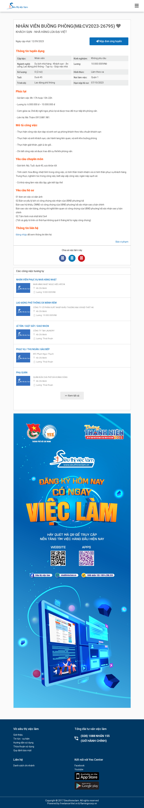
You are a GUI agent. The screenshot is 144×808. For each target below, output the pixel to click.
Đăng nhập (21, 234)
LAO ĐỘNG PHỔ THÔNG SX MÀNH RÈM (36, 302)
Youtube (79, 769)
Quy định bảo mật (22, 750)
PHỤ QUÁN (21, 372)
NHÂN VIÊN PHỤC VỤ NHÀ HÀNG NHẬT (36, 279)
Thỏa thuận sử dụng (23, 746)
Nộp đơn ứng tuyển (109, 41)
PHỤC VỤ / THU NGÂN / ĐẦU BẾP (33, 349)
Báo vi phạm (122, 241)
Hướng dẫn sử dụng (23, 742)
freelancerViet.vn (69, 803)
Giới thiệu (18, 734)
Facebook (79, 765)
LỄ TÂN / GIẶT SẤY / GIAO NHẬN (32, 326)
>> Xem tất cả (72, 395)
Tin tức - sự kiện (21, 738)
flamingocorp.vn (88, 803)
